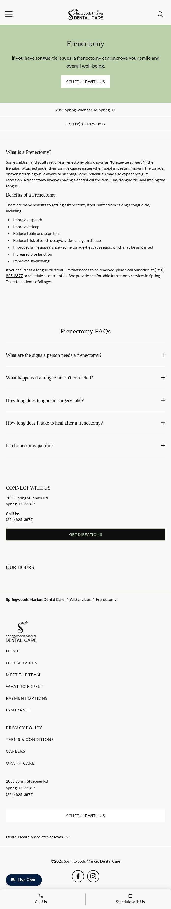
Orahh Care (20, 763)
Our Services (21, 662)
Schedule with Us (85, 81)
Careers (15, 751)
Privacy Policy (24, 727)
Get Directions (85, 534)
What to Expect (24, 686)
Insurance (18, 709)
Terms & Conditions (30, 739)
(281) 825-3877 (92, 123)
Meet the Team (23, 674)
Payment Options (27, 698)
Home (12, 651)
